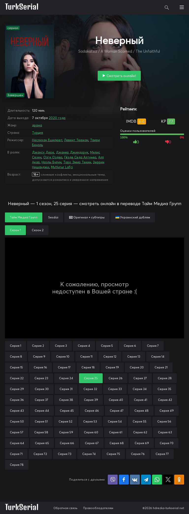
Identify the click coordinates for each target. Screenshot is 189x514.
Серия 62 (140, 432)
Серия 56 (164, 421)
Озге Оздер (53, 157)
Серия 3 (61, 346)
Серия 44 (42, 410)
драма (37, 125)
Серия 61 (115, 432)
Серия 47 (117, 410)
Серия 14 (157, 356)
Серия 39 (91, 400)
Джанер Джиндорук (72, 152)
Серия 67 (92, 443)
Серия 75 (113, 454)
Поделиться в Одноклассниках (179, 479)
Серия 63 (165, 432)
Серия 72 (40, 454)
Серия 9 (39, 356)
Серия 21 (161, 367)
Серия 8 (16, 356)
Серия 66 (67, 443)
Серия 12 (109, 356)
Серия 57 (16, 432)
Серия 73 (64, 454)
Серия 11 (86, 356)
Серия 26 (116, 378)
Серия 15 (16, 367)
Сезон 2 (38, 230)
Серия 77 (162, 454)
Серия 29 (17, 389)
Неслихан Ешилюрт (47, 140)
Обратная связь (65, 508)
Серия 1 (15, 346)
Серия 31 (66, 389)
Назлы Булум (52, 162)
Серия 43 (17, 410)
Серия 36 (17, 400)
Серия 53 (90, 421)
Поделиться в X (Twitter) (168, 479)
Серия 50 (17, 421)
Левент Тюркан (76, 140)
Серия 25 (91, 378)
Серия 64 (17, 443)
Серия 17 (64, 367)
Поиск (166, 7)
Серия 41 (140, 400)
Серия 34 (140, 389)
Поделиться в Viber (113, 479)
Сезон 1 (15, 230)
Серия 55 (139, 421)
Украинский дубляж (132, 217)
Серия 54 (115, 421)
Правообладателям (98, 508)
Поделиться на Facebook (124, 479)
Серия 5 (107, 346)
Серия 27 (140, 378)
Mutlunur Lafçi (62, 167)
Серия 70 (166, 443)
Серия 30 (42, 389)
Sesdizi (53, 217)
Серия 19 (112, 367)
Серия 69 (142, 443)
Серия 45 (67, 410)
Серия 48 (141, 410)
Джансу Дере (43, 152)
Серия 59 (66, 432)
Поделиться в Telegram (146, 479)
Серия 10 (62, 356)
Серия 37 (41, 400)
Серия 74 (89, 454)
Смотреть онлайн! (121, 76)
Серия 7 (153, 346)
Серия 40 (116, 400)
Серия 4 (84, 346)
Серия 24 (66, 378)
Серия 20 (137, 367)
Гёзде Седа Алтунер (80, 157)
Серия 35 (164, 389)
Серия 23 (41, 378)
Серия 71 (16, 454)
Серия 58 (41, 432)
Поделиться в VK (135, 479)
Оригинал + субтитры (87, 217)
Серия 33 (115, 389)
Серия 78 (17, 465)
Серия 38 (66, 400)
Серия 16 (40, 367)
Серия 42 (165, 400)
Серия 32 (90, 389)
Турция (37, 133)
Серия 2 (38, 346)
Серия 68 (117, 443)
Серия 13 (133, 356)
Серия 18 (88, 367)
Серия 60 (91, 432)
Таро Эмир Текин (77, 162)
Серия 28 (165, 378)
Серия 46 (92, 410)
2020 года (57, 118)
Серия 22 (17, 378)
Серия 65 (42, 443)
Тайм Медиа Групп (23, 217)
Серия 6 (130, 346)
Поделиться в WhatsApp (157, 479)
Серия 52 (65, 421)
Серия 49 (166, 410)
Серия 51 (41, 421)
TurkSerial (22, 7)
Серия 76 (138, 454)
